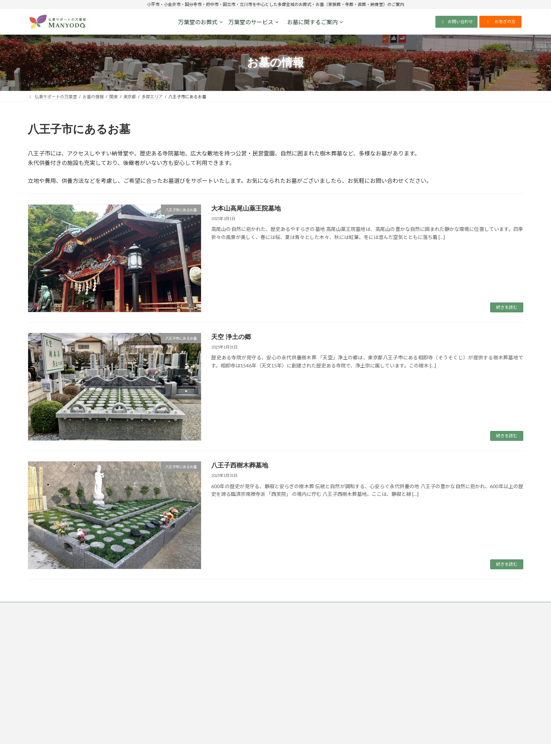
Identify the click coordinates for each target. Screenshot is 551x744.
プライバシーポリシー (111, 608)
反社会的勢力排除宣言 (300, 608)
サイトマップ (377, 608)
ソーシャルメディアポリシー (237, 608)
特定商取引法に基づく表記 (171, 608)
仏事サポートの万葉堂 (55, 608)
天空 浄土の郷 (231, 336)
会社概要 (343, 608)
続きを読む (506, 307)
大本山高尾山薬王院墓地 (246, 208)
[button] (456, 22)
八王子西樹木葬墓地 (239, 465)
